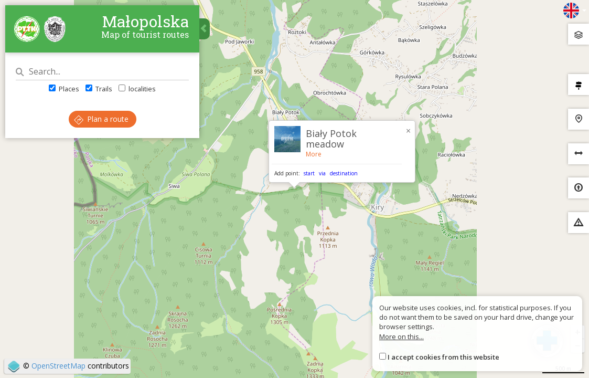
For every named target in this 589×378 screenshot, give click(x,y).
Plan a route (101, 119)
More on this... (401, 336)
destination (344, 173)
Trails (98, 88)
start (309, 173)
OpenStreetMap (58, 366)
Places (64, 88)
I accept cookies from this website (443, 357)
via (322, 173)
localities (137, 88)
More (314, 154)
